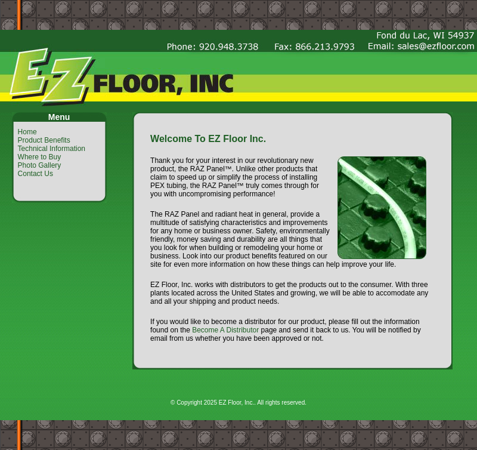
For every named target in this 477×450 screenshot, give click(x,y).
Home (27, 132)
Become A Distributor (225, 330)
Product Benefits (44, 140)
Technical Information (51, 148)
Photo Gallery (39, 165)
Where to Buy (39, 157)
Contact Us (35, 173)
